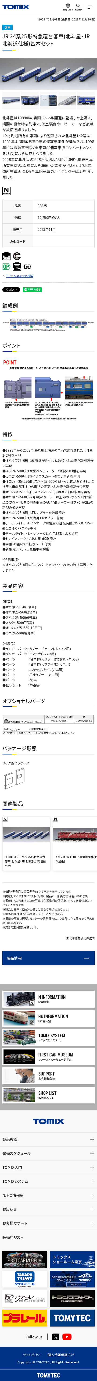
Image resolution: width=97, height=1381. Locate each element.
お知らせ (9, 1209)
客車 (7, 27)
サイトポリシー (33, 1354)
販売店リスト (12, 1237)
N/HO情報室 (13, 1195)
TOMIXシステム (15, 1181)
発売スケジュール (16, 1153)
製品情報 (48, 958)
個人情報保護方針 (61, 1354)
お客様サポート (14, 1223)
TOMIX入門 (12, 1167)
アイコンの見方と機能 (19, 276)
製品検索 (10, 1139)
